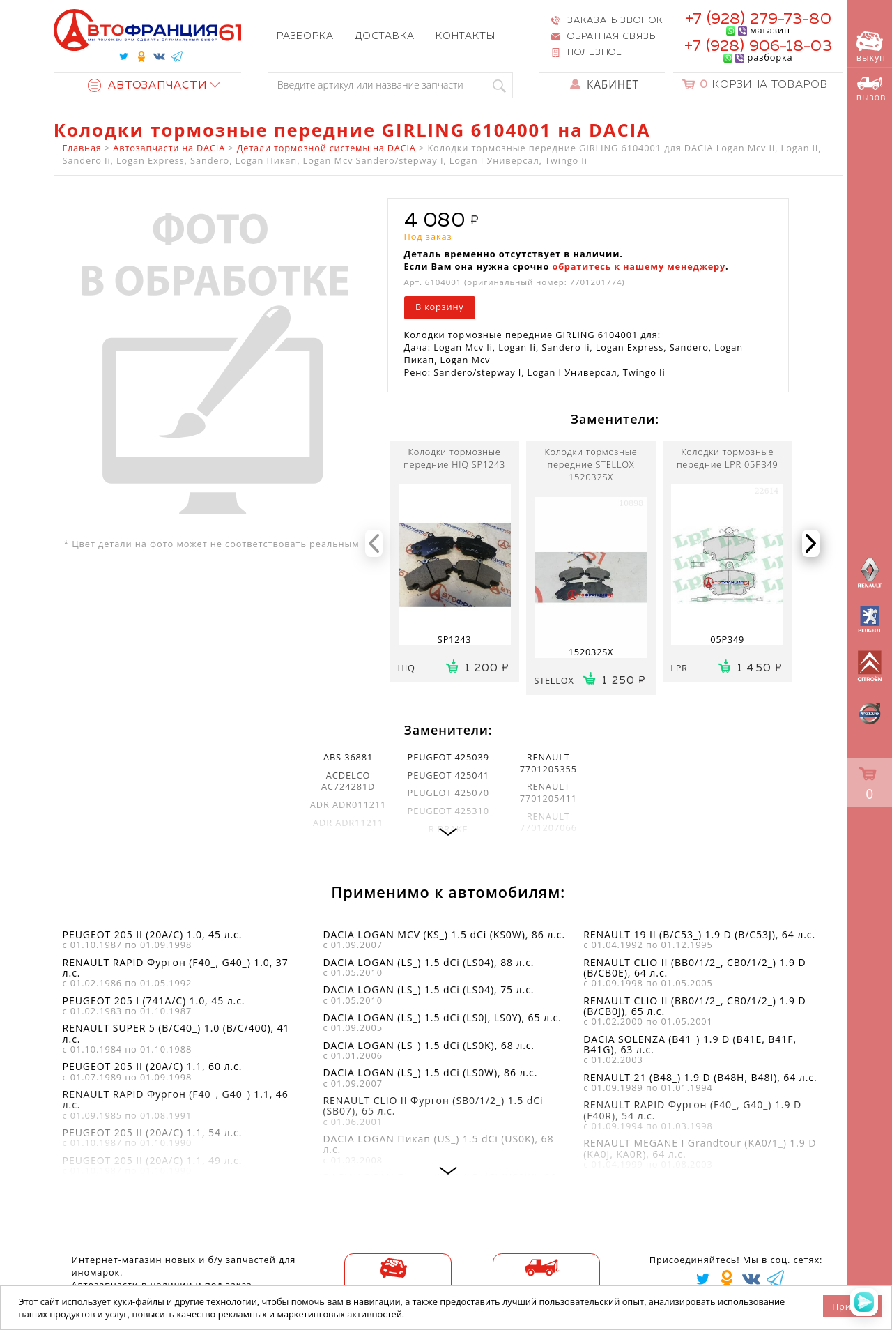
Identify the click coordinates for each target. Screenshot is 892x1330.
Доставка (385, 36)
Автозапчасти (147, 85)
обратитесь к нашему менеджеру (638, 266)
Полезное (594, 52)
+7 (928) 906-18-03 (757, 46)
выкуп (871, 47)
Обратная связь (611, 36)
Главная (82, 148)
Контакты (465, 36)
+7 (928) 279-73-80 (758, 19)
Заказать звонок (614, 20)
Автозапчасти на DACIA (169, 148)
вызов (871, 90)
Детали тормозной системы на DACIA (326, 148)
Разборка (305, 36)
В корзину (439, 306)
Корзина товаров (764, 84)
